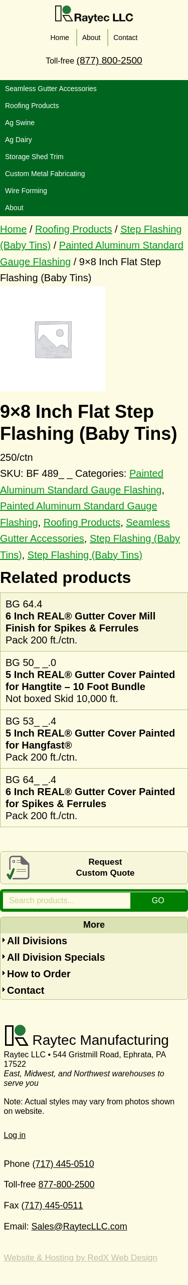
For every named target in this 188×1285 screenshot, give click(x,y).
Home (13, 229)
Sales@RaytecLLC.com (79, 1226)
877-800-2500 (67, 1184)
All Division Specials (56, 957)
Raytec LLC (94, 14)
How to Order (39, 973)
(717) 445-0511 (52, 1205)
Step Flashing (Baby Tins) (85, 554)
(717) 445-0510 (63, 1164)
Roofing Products (73, 229)
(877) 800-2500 (109, 60)
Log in (15, 1135)
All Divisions (37, 940)
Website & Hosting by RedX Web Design (80, 1257)
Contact (25, 990)
